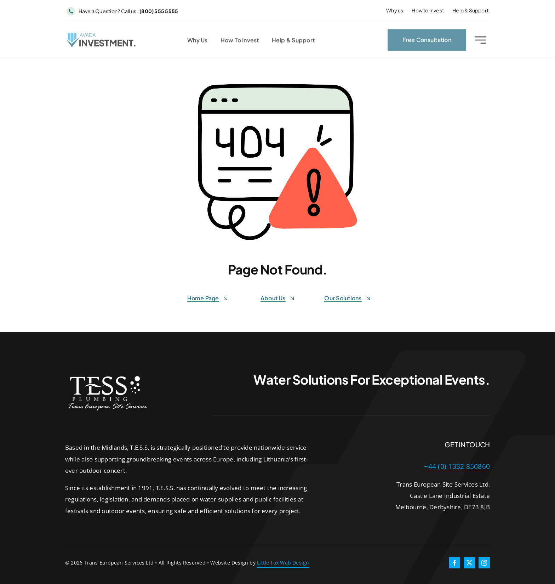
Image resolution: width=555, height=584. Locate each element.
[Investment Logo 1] (102, 36)
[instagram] (484, 562)
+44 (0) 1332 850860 (457, 466)
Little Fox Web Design (283, 562)
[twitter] (469, 562)
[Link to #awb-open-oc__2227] (480, 41)
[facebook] (454, 562)
